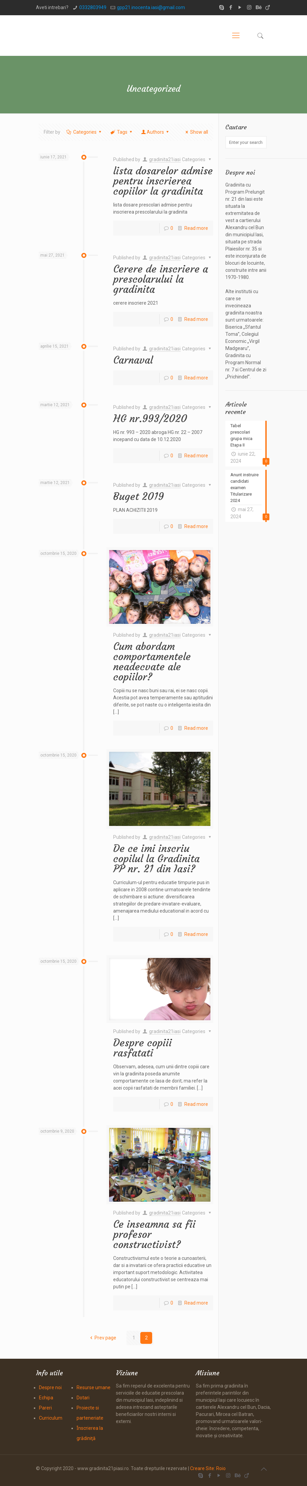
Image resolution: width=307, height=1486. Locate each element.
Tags (121, 132)
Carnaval (133, 360)
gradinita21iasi (165, 159)
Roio (221, 1468)
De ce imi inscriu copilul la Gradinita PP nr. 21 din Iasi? (156, 858)
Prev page (102, 1337)
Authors (155, 132)
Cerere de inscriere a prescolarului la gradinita (160, 279)
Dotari (83, 1397)
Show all (195, 132)
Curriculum (50, 1418)
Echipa (46, 1397)
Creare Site (202, 1468)
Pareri (45, 1408)
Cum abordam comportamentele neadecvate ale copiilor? (152, 661)
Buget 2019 (138, 496)
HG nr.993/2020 (150, 418)
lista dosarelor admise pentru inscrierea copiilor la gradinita (163, 181)
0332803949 (92, 7)
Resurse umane (93, 1387)
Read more (196, 228)
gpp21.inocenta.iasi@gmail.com (151, 7)
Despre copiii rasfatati (142, 1047)
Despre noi (50, 1387)
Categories (84, 132)
